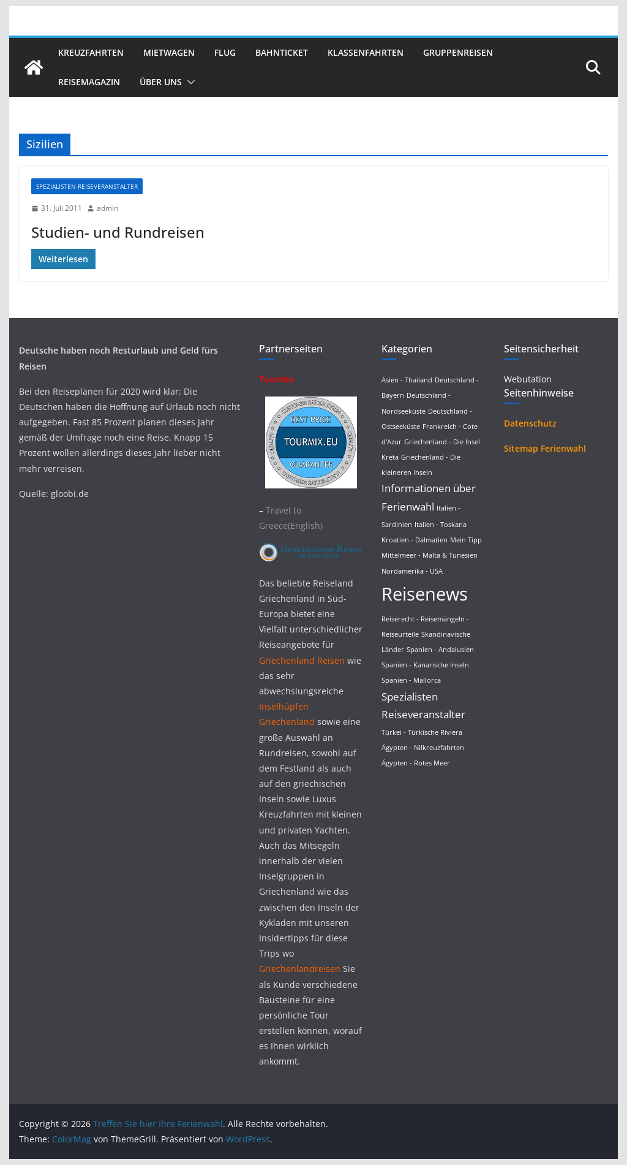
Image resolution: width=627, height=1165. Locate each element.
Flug (225, 52)
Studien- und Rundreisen (118, 232)
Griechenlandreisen (299, 968)
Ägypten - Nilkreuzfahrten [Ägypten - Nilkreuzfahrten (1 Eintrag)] (422, 747)
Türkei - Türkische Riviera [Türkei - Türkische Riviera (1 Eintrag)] (421, 732)
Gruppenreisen (458, 52)
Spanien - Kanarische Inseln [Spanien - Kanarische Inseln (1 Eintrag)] (425, 665)
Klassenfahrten (366, 52)
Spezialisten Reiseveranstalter (87, 186)
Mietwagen (169, 52)
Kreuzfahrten (91, 52)
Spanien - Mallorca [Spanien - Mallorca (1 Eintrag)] (411, 680)
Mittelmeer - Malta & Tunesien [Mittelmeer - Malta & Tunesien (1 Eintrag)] (429, 555)
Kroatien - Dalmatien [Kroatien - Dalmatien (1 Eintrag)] (414, 540)
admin (107, 208)
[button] (188, 82)
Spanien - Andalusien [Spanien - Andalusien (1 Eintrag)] (440, 649)
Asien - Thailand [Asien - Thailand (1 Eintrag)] (406, 380)
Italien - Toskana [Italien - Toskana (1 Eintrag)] (441, 524)
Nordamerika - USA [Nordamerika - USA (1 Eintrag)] (412, 571)
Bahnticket (281, 52)
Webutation (528, 379)
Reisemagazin (89, 82)
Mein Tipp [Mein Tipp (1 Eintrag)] (466, 540)
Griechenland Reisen (303, 660)
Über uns (161, 82)
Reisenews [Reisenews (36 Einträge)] (424, 594)
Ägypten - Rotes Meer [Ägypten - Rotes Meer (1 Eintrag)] (415, 763)
